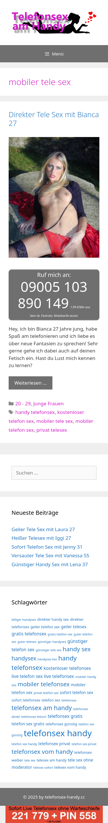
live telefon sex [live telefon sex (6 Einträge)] (27, 676)
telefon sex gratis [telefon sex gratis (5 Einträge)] (28, 723)
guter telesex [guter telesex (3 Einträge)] (27, 642)
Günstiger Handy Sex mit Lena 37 (50, 564)
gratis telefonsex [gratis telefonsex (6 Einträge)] (29, 634)
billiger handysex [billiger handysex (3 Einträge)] (24, 620)
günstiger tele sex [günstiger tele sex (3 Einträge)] (48, 650)
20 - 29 (23, 403)
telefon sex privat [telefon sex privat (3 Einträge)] (83, 744)
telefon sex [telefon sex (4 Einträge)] (50, 700)
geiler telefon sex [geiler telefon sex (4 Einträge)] (45, 627)
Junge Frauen (48, 403)
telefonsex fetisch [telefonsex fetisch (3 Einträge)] (33, 717)
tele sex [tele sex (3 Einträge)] (29, 760)
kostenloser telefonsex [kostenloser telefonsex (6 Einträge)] (67, 668)
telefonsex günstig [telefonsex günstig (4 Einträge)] (61, 724)
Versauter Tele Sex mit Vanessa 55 (50, 555)
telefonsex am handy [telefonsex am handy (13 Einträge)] (42, 707)
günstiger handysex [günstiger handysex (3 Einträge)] (52, 642)
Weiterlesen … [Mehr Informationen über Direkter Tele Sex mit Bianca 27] (30, 382)
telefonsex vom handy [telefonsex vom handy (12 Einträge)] (42, 751)
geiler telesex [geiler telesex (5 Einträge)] (73, 626)
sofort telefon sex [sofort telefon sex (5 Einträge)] (76, 692)
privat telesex (51, 430)
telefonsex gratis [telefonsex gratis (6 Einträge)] (65, 716)
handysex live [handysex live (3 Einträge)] (47, 659)
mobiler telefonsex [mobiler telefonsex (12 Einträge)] (44, 684)
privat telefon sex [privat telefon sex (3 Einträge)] (46, 693)
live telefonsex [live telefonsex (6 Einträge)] (59, 676)
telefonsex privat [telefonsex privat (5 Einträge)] (54, 743)
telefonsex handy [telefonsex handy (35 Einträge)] (58, 733)
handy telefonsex (35, 412)
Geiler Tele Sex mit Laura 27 (43, 529)
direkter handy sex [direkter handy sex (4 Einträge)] (53, 619)
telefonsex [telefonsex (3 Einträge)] (69, 700)
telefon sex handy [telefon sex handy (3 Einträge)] (24, 744)
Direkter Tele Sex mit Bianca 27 (54, 118)
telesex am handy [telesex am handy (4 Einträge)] (52, 760)
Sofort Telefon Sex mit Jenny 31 (47, 546)
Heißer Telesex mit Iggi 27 (41, 538)
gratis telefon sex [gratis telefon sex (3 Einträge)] (60, 634)
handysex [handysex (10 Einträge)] (24, 658)
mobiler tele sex (54, 421)
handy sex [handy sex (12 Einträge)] (76, 649)
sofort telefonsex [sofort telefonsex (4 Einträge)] (26, 700)
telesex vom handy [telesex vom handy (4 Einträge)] (70, 767)
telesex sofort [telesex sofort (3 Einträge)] (43, 768)
